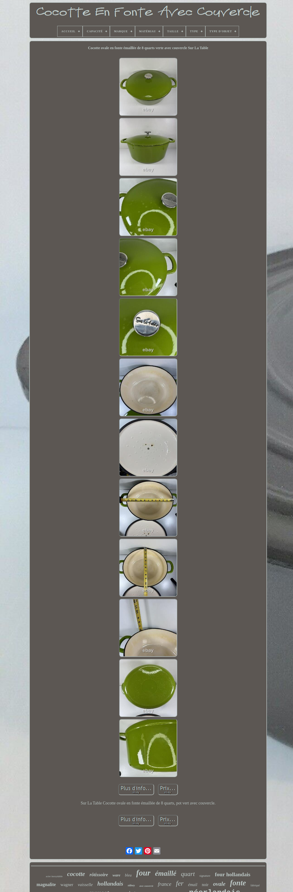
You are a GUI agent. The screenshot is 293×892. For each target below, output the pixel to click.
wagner (66, 884)
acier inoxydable (54, 876)
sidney (131, 885)
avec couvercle (146, 886)
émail (192, 884)
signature (204, 875)
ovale (219, 884)
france (164, 884)
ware (116, 875)
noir (205, 884)
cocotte (76, 874)
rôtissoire (99, 874)
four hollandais (232, 874)
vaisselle (85, 884)
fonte (238, 883)
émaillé (165, 873)
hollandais (110, 883)
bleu (128, 875)
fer (179, 883)
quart (188, 873)
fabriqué (255, 885)
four (143, 872)
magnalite (46, 884)
